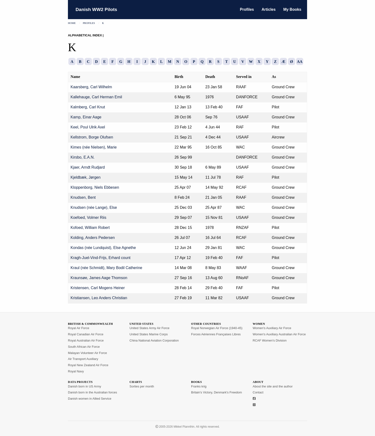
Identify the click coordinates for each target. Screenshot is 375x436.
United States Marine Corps (149, 334)
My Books (292, 9)
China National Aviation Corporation (154, 340)
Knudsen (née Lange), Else (94, 207)
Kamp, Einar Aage (86, 117)
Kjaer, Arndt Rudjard (88, 167)
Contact (258, 392)
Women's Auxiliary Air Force (272, 328)
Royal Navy (76, 371)
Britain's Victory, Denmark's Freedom (216, 392)
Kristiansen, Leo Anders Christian (99, 298)
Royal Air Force (78, 328)
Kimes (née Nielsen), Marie (94, 147)
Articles (269, 9)
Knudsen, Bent (83, 197)
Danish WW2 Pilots (96, 9)
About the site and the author (273, 386)
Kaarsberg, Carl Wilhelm (91, 87)
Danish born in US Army (84, 386)
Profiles (247, 9)
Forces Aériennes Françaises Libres (216, 334)
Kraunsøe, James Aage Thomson (99, 278)
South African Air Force (84, 346)
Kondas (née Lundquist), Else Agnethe (103, 248)
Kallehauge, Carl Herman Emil (96, 97)
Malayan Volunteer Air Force (87, 353)
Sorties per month (142, 386)
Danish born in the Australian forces (92, 392)
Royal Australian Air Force (86, 340)
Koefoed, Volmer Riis (88, 217)
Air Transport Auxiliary (83, 359)
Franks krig (198, 386)
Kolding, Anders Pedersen (93, 238)
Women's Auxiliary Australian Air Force (279, 334)
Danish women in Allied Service (89, 398)
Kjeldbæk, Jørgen (85, 177)
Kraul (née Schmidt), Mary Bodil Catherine (106, 268)
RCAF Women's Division (270, 340)
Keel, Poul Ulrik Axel (88, 127)
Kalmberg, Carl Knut (88, 107)
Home (72, 23)
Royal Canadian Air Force (85, 334)
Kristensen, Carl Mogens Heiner (98, 288)
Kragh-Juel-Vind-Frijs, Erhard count (100, 258)
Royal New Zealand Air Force (88, 365)
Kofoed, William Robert (90, 228)
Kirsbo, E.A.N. (82, 157)
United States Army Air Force (150, 328)
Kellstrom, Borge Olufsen (92, 137)
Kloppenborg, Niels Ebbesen (95, 187)
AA (299, 62)
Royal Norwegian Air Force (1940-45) (217, 328)
